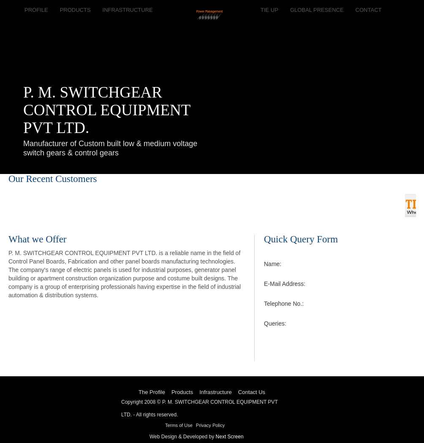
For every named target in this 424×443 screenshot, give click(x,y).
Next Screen (230, 437)
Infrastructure (215, 392)
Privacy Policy (210, 425)
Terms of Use (179, 425)
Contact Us (251, 392)
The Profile (152, 392)
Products (182, 392)
